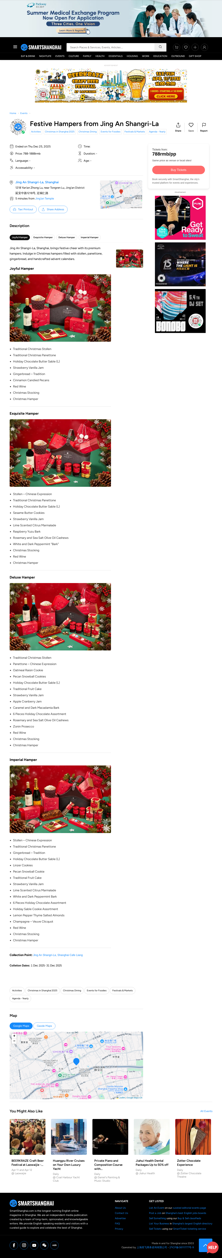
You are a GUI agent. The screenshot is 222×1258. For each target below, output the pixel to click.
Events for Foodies (110, 131)
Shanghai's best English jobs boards (186, 1213)
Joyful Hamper (20, 237)
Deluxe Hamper (66, 237)
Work (145, 56)
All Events (206, 1111)
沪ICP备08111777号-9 (181, 1247)
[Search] (160, 47)
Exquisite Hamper (43, 237)
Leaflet (120, 1098)
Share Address (52, 209)
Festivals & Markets (135, 131)
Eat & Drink (28, 56)
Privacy (119, 1228)
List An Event (156, 1207)
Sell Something (157, 1218)
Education (160, 56)
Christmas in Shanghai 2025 (60, 131)
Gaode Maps (44, 1025)
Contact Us (121, 1213)
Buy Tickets (178, 170)
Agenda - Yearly (157, 131)
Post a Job (155, 1213)
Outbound (178, 56)
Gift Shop (195, 56)
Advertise (120, 1218)
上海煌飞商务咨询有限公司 (152, 1247)
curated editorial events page (189, 1207)
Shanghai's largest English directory (192, 1223)
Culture (74, 56)
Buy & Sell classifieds (189, 1218)
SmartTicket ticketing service (189, 1228)
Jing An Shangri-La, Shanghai (37, 182)
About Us (120, 1207)
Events (60, 56)
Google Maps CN (134, 1098)
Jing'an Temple (44, 198)
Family (87, 56)
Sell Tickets (155, 1228)
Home (13, 113)
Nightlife (45, 56)
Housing (132, 56)
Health (100, 56)
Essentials (116, 56)
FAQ (117, 1223)
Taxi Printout (23, 209)
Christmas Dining (88, 131)
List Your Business (159, 1223)
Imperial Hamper (89, 237)
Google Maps (21, 1025)
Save (191, 130)
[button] (178, 127)
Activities (36, 131)
